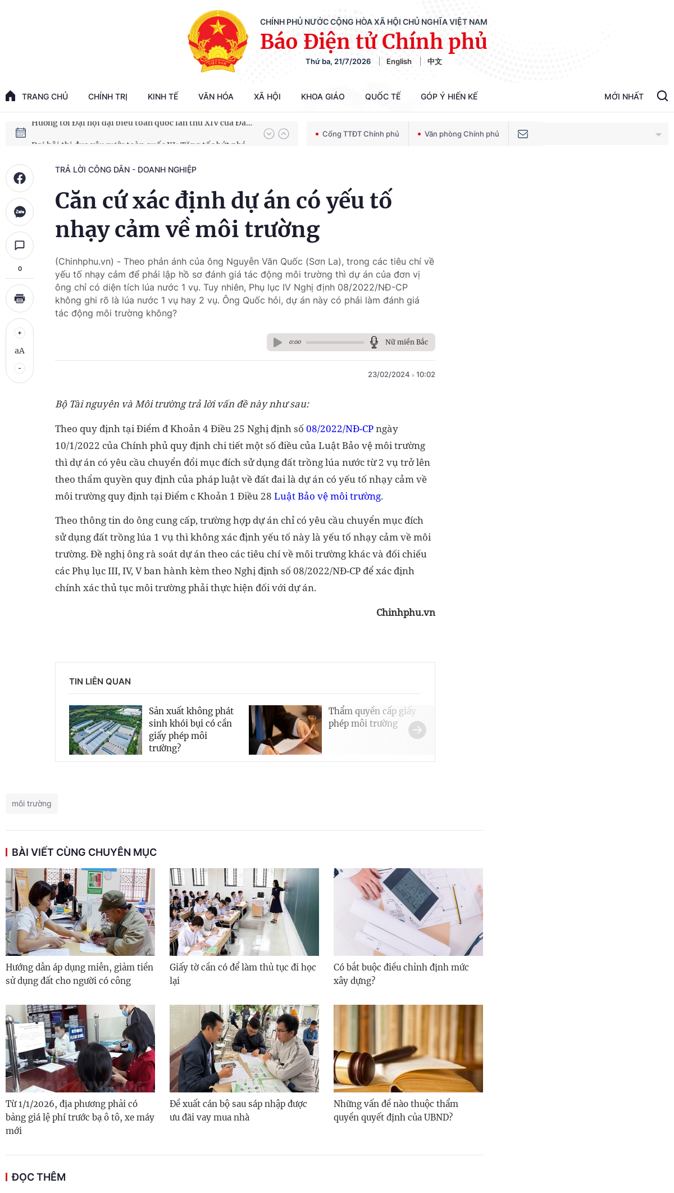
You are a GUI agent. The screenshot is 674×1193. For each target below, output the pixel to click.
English (399, 61)
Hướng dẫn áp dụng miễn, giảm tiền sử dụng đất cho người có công (79, 974)
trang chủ (37, 95)
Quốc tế (382, 96)
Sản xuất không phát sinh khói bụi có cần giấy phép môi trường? (191, 730)
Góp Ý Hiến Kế (449, 96)
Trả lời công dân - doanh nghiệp (126, 169)
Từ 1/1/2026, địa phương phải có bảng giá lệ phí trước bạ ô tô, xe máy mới (80, 1117)
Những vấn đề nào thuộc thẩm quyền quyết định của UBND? (396, 1111)
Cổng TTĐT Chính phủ (357, 133)
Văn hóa (216, 96)
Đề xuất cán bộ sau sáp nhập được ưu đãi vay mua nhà (238, 1111)
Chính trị (107, 96)
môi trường (32, 803)
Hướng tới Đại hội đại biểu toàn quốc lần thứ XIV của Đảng (142, 133)
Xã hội (267, 96)
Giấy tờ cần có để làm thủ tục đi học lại (243, 974)
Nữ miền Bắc (406, 342)
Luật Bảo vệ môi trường (327, 495)
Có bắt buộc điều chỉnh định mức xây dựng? (401, 974)
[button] (269, 133)
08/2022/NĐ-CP (340, 428)
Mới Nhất (624, 96)
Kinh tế (163, 96)
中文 (434, 61)
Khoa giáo (323, 96)
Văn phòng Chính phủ (458, 133)
